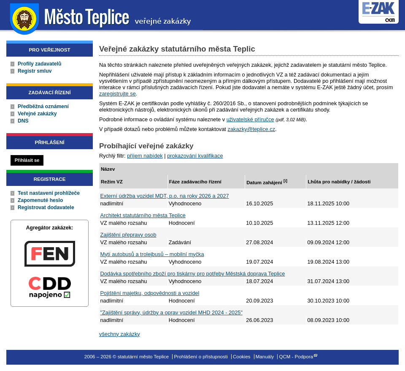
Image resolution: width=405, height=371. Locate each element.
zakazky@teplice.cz (251, 129)
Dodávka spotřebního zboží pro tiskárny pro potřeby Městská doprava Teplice (192, 273)
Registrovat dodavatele (46, 207)
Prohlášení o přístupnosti (200, 356)
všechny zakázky (119, 334)
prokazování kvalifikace (195, 156)
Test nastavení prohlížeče (49, 193)
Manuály (265, 356)
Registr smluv (34, 71)
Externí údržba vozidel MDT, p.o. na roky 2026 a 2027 (164, 196)
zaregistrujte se (117, 93)
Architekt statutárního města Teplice (143, 215)
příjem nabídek (145, 156)
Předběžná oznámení (43, 106)
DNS (23, 121)
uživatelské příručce (250, 119)
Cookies (242, 356)
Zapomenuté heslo (40, 200)
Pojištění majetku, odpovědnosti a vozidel (150, 293)
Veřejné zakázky (37, 114)
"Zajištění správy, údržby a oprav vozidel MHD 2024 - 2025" (171, 312)
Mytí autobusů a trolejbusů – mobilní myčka (152, 254)
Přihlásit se (27, 160)
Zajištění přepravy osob (128, 235)
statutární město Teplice (101, 18)
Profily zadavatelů (39, 64)
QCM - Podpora (296, 356)
